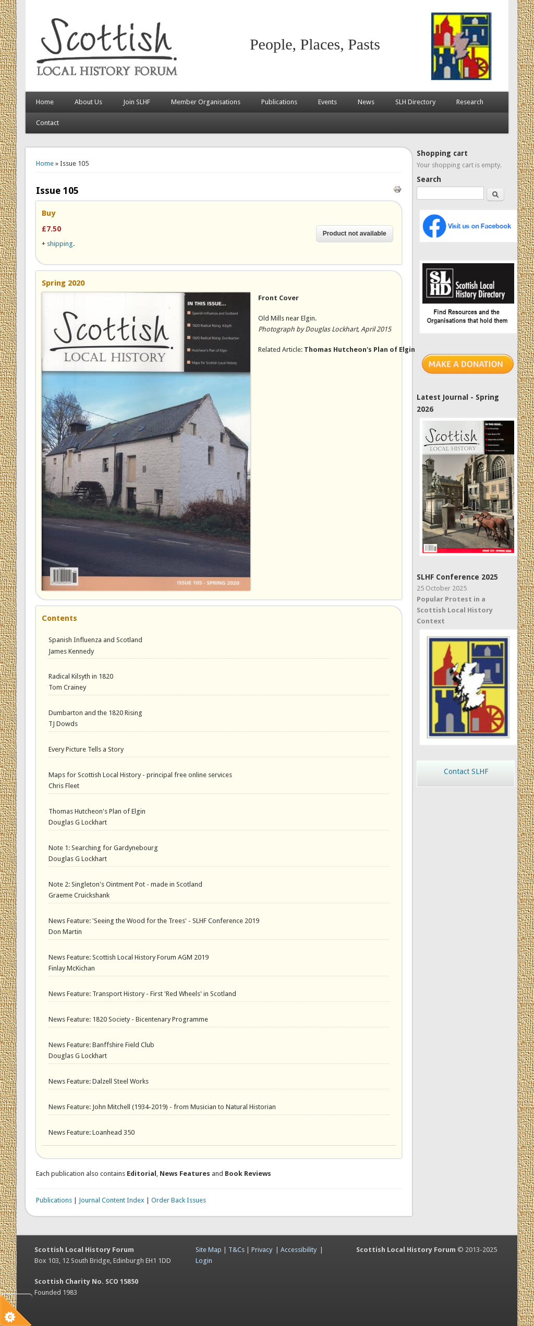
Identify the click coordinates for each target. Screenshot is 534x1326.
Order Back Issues (178, 1200)
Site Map (209, 1250)
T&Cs (236, 1250)
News (366, 102)
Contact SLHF (466, 771)
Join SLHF (136, 102)
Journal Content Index (111, 1200)
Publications (279, 102)
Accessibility (299, 1250)
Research (469, 102)
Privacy (261, 1250)
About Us (88, 102)
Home (45, 102)
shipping (60, 244)
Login (204, 1260)
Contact (47, 123)
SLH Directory (415, 102)
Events (327, 102)
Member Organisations (205, 102)
